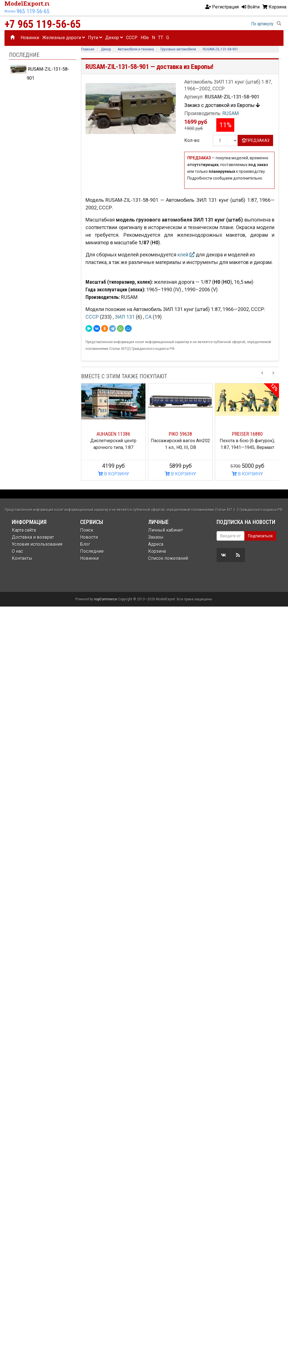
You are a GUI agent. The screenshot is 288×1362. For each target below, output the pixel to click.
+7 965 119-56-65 (42, 24)
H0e (145, 37)
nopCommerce (105, 599)
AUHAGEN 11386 (113, 434)
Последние (92, 551)
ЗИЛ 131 (125, 317)
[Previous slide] (262, 376)
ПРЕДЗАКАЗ (255, 140)
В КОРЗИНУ (113, 474)
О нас (17, 551)
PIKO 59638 (180, 434)
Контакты (22, 558)
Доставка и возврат (33, 537)
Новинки (30, 37)
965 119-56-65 (33, 11)
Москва (9, 11)
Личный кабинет (165, 530)
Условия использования (37, 544)
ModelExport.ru (27, 3)
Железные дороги (63, 37)
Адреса (155, 544)
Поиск (86, 530)
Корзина (157, 551)
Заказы (156, 537)
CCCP (132, 37)
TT (160, 37)
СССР (93, 317)
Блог (85, 544)
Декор (114, 37)
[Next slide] (273, 376)
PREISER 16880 (247, 434)
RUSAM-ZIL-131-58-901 (39, 73)
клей (186, 255)
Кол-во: (192, 140)
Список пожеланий (168, 558)
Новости (89, 537)
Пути (95, 37)
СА (149, 317)
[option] (113, 431)
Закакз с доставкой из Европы (222, 105)
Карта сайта (24, 530)
